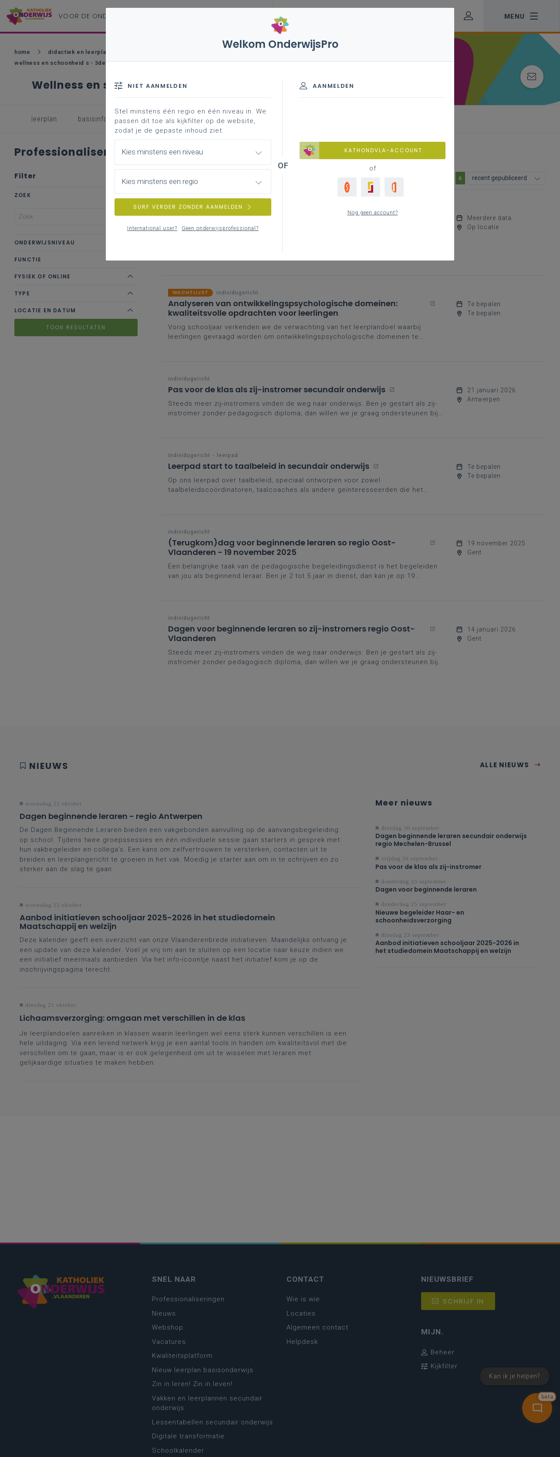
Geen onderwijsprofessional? (220, 228)
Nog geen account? (372, 213)
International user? (152, 228)
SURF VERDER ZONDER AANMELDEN (193, 207)
